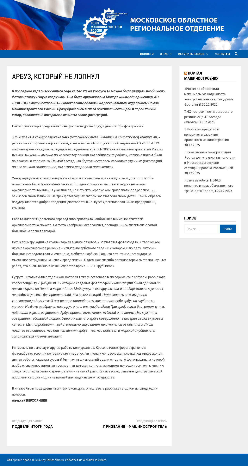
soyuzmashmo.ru (52, 460)
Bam (103, 460)
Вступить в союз (191, 54)
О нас (164, 54)
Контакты (222, 54)
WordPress (90, 460)
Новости (147, 54)
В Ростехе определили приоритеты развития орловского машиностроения (206, 134)
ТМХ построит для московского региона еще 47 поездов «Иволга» (208, 116)
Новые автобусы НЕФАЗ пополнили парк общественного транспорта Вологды (208, 185)
